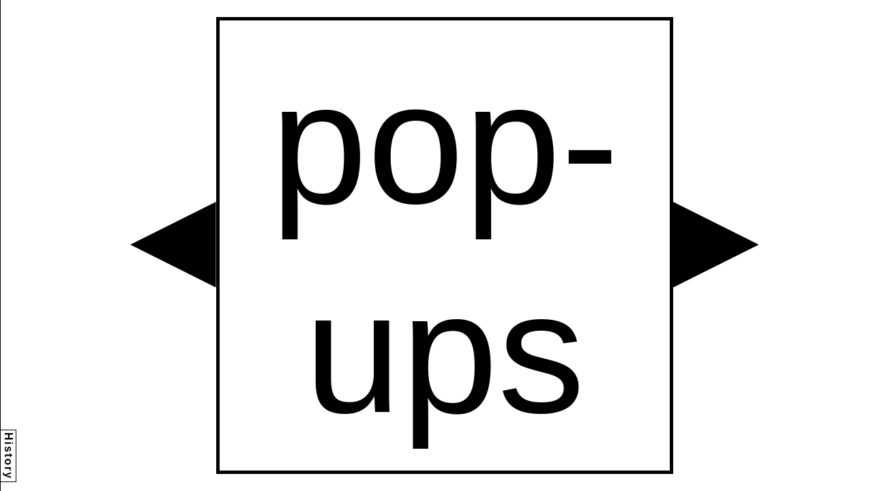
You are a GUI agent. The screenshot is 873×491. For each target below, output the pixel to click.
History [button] (8, 455)
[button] (173, 245)
